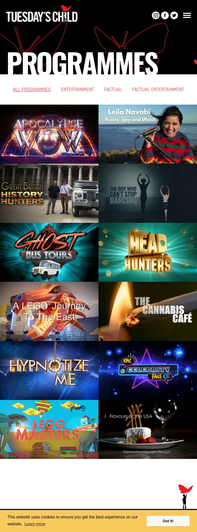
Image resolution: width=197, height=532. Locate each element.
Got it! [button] (168, 521)
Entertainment (77, 89)
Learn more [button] (34, 524)
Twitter (174, 15)
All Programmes (32, 89)
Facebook (165, 15)
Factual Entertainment (158, 89)
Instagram (156, 15)
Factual (113, 89)
